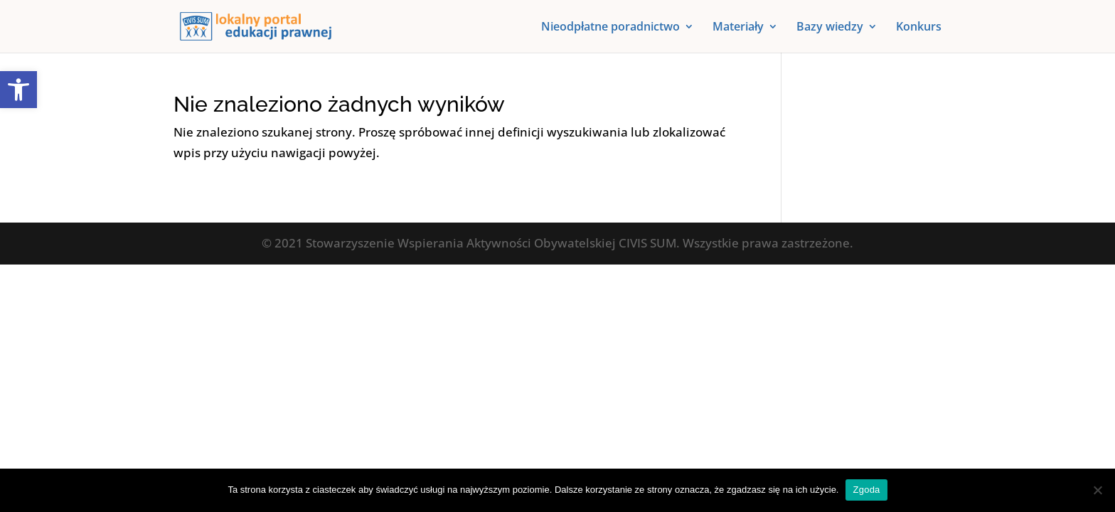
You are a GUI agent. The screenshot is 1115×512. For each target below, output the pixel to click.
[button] (18, 89)
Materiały (738, 27)
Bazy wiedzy (829, 27)
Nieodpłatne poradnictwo (610, 27)
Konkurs (918, 27)
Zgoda (866, 489)
